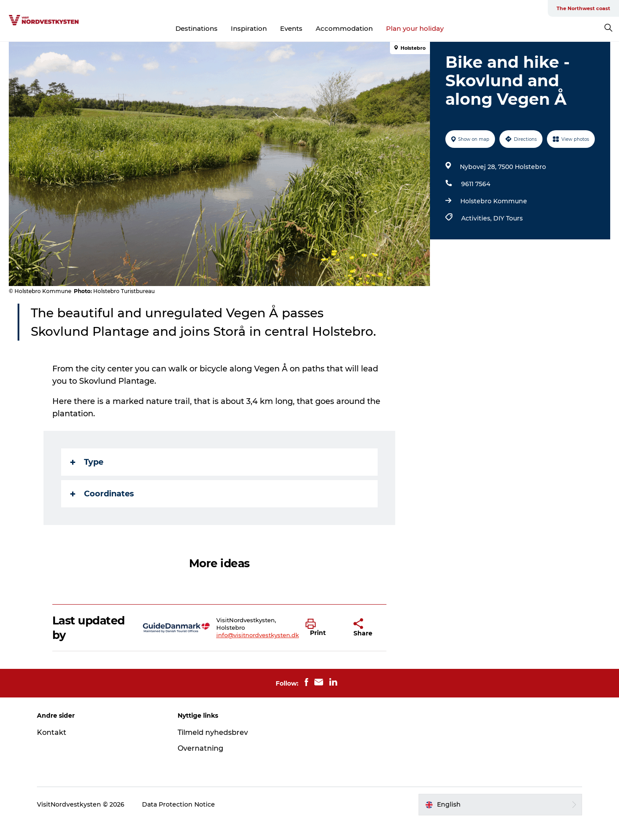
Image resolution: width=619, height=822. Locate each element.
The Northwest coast (583, 8)
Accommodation (344, 28)
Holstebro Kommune (493, 201)
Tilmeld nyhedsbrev (213, 732)
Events (291, 28)
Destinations (196, 28)
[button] (323, 628)
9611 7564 (475, 184)
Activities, (477, 218)
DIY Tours (508, 218)
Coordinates (102, 494)
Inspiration (249, 28)
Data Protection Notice (178, 804)
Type (86, 462)
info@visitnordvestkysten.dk (257, 635)
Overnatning (200, 748)
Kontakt (51, 732)
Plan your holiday (415, 28)
